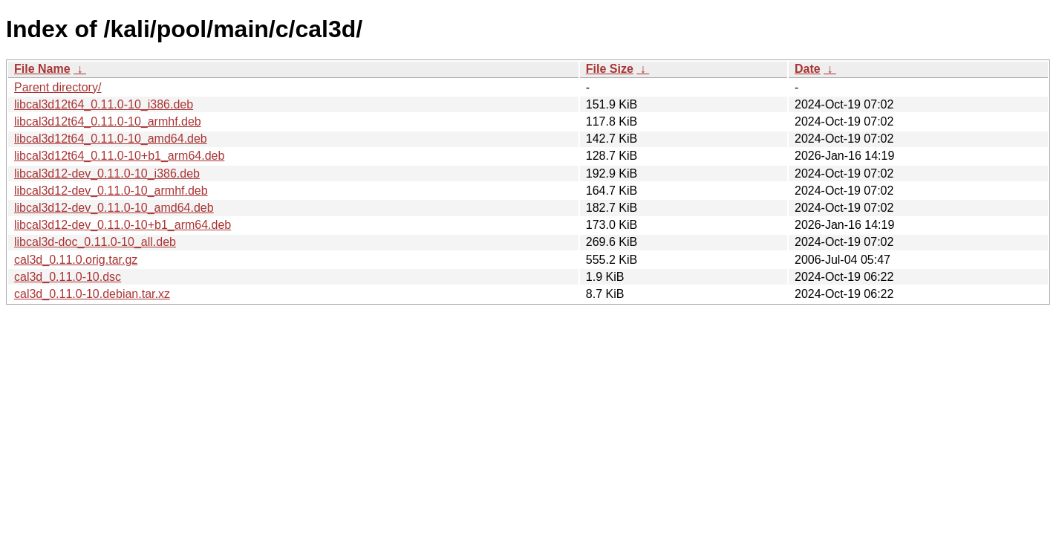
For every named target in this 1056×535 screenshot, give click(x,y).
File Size (609, 68)
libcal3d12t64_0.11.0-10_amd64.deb (110, 138)
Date (808, 68)
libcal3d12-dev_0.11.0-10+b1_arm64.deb (122, 224)
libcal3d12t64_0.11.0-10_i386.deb (103, 104)
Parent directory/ (57, 87)
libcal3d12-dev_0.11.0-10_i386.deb (107, 173)
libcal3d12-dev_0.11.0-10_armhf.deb (111, 190)
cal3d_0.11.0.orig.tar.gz (75, 259)
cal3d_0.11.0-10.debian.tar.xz (92, 294)
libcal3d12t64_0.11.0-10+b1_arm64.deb (119, 155)
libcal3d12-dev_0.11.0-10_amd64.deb (114, 207)
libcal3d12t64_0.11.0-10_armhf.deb (107, 121)
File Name (42, 68)
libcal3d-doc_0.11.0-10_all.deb (95, 242)
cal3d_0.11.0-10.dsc (67, 276)
